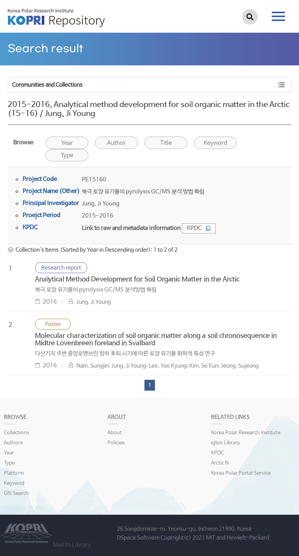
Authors (13, 443)
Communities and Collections (47, 85)
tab (278, 16)
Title (166, 143)
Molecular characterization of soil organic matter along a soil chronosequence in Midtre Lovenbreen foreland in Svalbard (156, 339)
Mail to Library (72, 545)
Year (67, 143)
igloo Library (225, 443)
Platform (14, 473)
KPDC (199, 228)
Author (116, 143)
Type (67, 155)
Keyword (14, 483)
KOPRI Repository (56, 18)
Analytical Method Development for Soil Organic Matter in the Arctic (137, 279)
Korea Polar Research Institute (245, 433)
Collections (16, 433)
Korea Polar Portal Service (241, 473)
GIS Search (16, 493)
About (114, 433)
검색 (250, 17)
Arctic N (220, 463)
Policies (116, 443)
